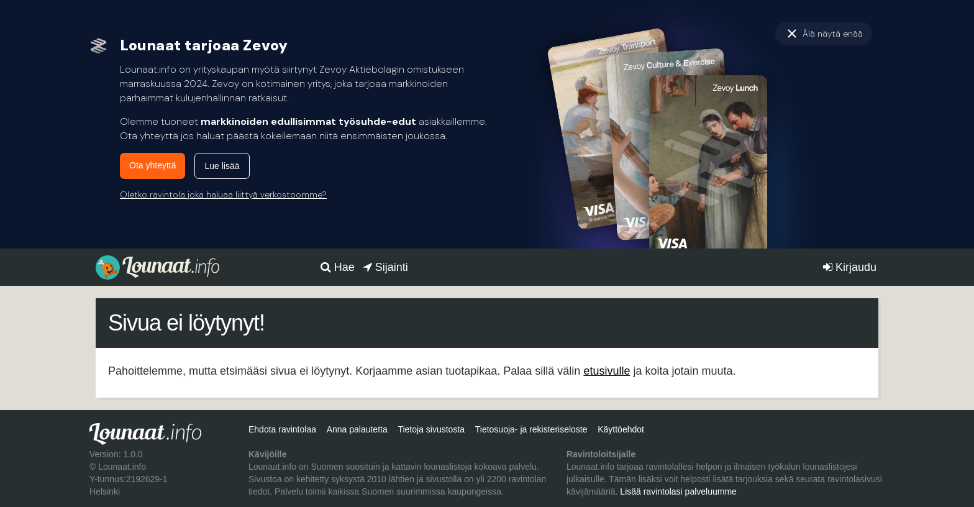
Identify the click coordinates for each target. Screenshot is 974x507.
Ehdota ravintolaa (282, 429)
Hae (338, 267)
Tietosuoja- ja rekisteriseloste (531, 429)
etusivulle (606, 371)
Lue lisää (221, 166)
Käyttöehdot (621, 429)
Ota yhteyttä (152, 165)
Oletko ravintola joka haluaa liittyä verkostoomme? (223, 194)
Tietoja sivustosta (431, 429)
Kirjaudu (849, 267)
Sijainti (385, 267)
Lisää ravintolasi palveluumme (678, 491)
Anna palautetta (357, 429)
